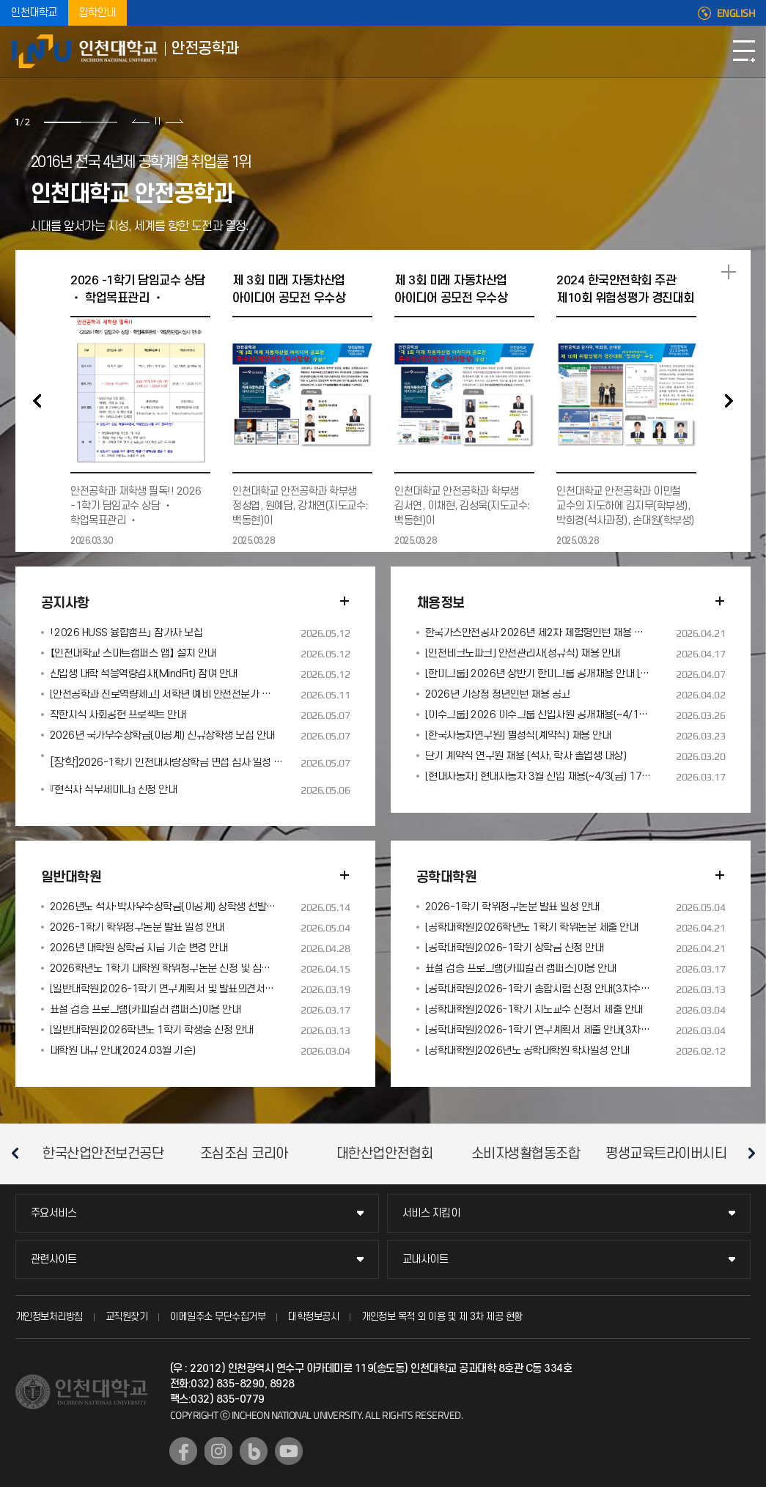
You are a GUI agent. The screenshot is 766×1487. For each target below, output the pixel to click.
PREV (37, 401)
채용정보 (440, 603)
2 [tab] (99, 122)
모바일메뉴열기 (744, 51)
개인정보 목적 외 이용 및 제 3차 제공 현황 (442, 1316)
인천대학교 (34, 13)
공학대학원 (446, 877)
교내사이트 (425, 1259)
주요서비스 (54, 1213)
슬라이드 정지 (157, 121)
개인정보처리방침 (49, 1316)
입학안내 (97, 13)
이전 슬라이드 (141, 121)
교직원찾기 (127, 1316)
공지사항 (65, 603)
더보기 (344, 601)
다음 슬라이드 (174, 121)
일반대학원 (71, 877)
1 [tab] (62, 122)
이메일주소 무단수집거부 (217, 1316)
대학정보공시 (313, 1316)
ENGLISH (736, 13)
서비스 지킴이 (431, 1213)
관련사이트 (54, 1259)
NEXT (729, 401)
